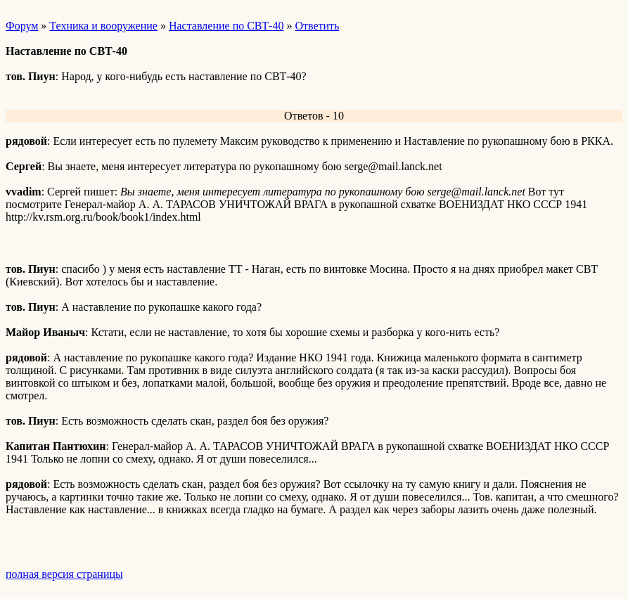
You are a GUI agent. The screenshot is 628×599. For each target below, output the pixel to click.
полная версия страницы (64, 574)
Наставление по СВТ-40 (226, 26)
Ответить (317, 26)
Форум (22, 26)
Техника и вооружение (103, 26)
